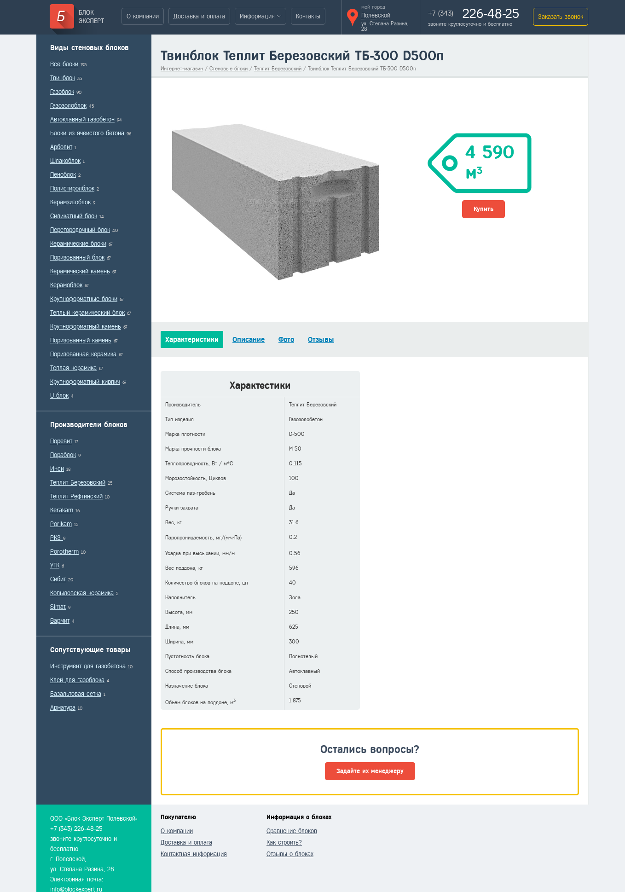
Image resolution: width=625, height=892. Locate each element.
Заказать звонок (560, 16)
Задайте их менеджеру (370, 771)
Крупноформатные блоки (83, 298)
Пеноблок (63, 174)
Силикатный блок (73, 216)
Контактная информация (194, 854)
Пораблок (63, 455)
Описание (248, 339)
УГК (54, 565)
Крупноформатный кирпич (85, 381)
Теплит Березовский (77, 482)
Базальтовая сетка (75, 693)
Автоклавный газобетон (82, 119)
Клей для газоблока (77, 680)
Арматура (62, 707)
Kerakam (61, 510)
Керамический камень (80, 271)
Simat (58, 606)
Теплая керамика (73, 368)
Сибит (58, 579)
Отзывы (321, 339)
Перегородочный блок (80, 229)
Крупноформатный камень (85, 326)
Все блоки (64, 64)
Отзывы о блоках (289, 854)
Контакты (308, 16)
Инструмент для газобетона (88, 666)
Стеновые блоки (228, 68)
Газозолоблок (68, 105)
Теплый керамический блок (87, 312)
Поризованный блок (77, 257)
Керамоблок (66, 285)
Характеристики (192, 339)
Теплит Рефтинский (76, 496)
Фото (286, 339)
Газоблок (62, 91)
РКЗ (56, 537)
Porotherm (64, 551)
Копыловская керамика (82, 593)
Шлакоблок (65, 160)
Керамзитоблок (70, 202)
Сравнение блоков (291, 831)
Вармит (59, 620)
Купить (483, 209)
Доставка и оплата (199, 16)
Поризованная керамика (83, 354)
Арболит (61, 147)
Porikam (61, 524)
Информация (257, 16)
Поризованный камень (80, 340)
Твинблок (62, 78)
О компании (143, 16)
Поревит (61, 441)
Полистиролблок (72, 188)
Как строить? (284, 842)
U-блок (59, 395)
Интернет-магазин (182, 68)
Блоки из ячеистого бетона (87, 133)
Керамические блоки (78, 243)
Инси (57, 468)
